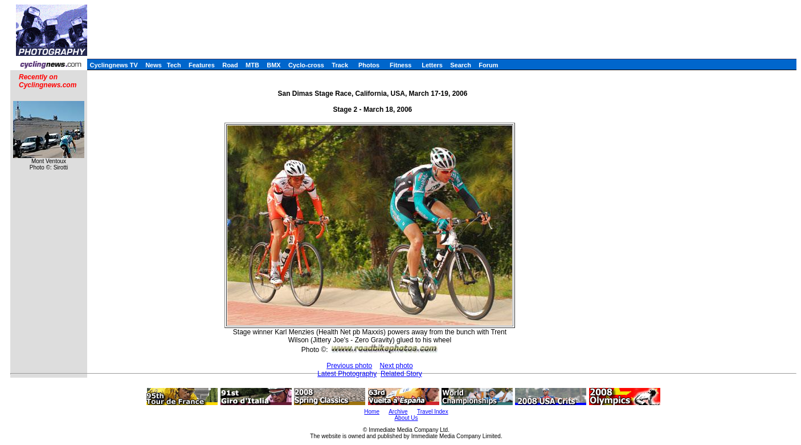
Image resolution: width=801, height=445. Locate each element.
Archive (398, 411)
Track (340, 65)
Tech (174, 65)
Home (371, 411)
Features (202, 65)
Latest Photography (347, 374)
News (153, 65)
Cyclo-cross (306, 65)
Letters (432, 65)
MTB (252, 65)
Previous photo (349, 366)
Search (460, 65)
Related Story (401, 374)
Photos (368, 65)
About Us (406, 418)
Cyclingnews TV (113, 65)
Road (230, 65)
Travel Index (432, 411)
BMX (273, 65)
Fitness (401, 65)
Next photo (396, 366)
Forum (488, 65)
